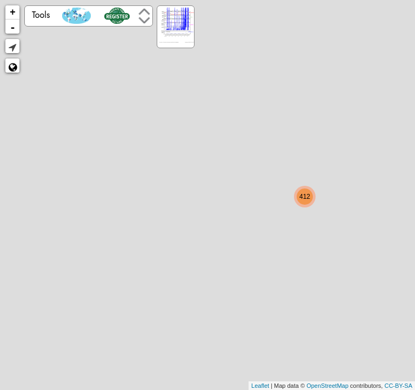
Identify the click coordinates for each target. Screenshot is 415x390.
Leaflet (260, 385)
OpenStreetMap (327, 385)
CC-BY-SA (398, 385)
